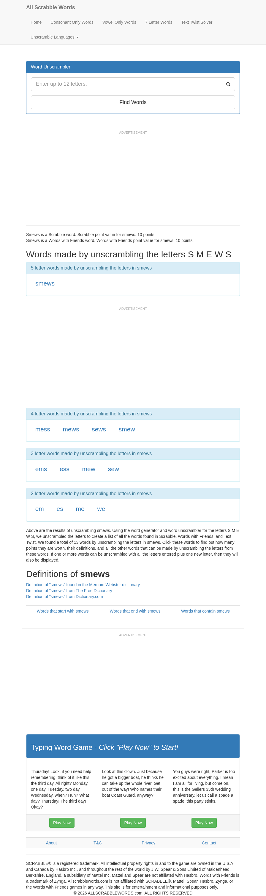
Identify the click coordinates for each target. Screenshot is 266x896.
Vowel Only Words (119, 22)
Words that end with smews (135, 611)
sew (113, 468)
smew (127, 429)
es (60, 508)
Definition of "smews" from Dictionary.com (64, 596)
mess (42, 429)
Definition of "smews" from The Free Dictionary (69, 590)
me (80, 508)
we (101, 508)
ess (64, 468)
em (39, 508)
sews (99, 429)
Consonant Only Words (71, 22)
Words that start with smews (63, 611)
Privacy (148, 843)
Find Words (133, 102)
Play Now (62, 822)
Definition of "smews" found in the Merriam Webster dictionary (83, 584)
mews (71, 429)
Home (36, 22)
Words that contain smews (205, 611)
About (51, 843)
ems (41, 468)
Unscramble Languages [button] (55, 37)
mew (88, 468)
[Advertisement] (134, 180)
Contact (209, 843)
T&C (98, 843)
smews (45, 283)
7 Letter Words (158, 22)
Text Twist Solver (197, 22)
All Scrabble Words (50, 7)
